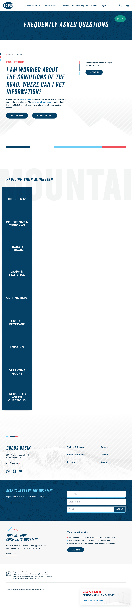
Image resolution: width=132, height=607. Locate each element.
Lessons (65, 5)
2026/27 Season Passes (92, 600)
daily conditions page (41, 102)
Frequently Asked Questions (17, 397)
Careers (104, 454)
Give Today (75, 550)
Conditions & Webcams (17, 223)
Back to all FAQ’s (14, 54)
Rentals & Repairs (80, 5)
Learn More (11, 554)
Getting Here (25, 99)
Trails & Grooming (16, 248)
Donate (94, 5)
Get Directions (12, 463)
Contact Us (94, 72)
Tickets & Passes (51, 5)
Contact (104, 447)
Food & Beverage (17, 322)
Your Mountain (33, 5)
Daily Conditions (44, 115)
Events (104, 462)
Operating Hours (16, 372)
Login (103, 5)
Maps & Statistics (17, 273)
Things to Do (17, 199)
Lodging (17, 347)
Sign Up (119, 509)
